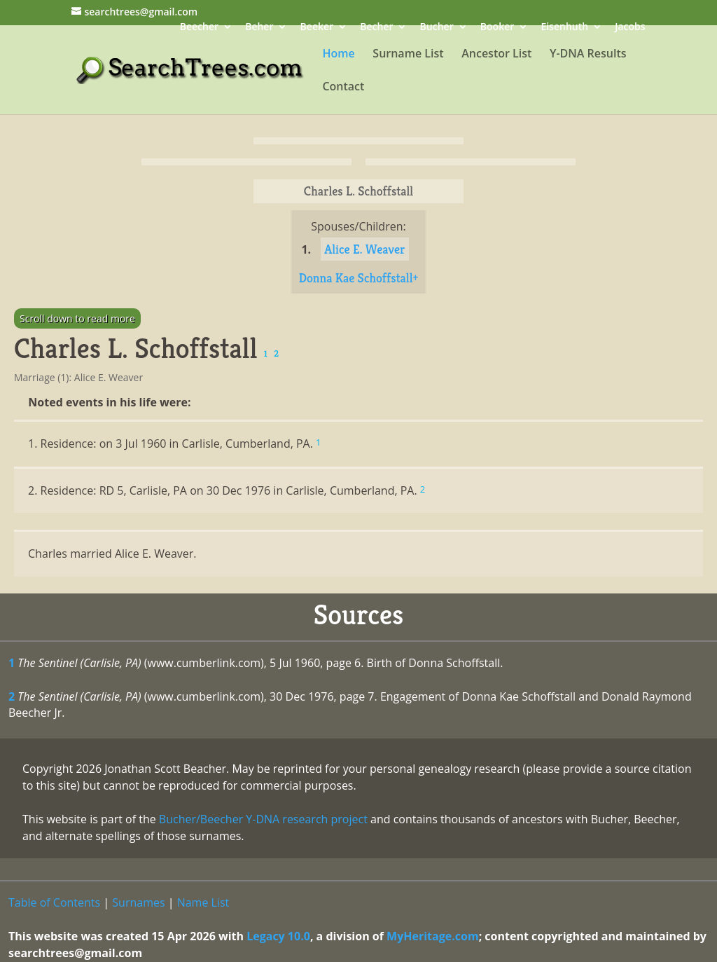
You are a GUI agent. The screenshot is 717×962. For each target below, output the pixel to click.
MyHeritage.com (433, 936)
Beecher (199, 27)
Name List (203, 902)
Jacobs (630, 27)
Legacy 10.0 (278, 936)
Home (338, 54)
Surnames (138, 902)
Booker (497, 27)
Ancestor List (496, 54)
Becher (376, 27)
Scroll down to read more (77, 318)
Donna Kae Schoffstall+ (359, 278)
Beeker (317, 27)
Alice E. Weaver (364, 249)
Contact (343, 87)
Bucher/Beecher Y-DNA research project (263, 819)
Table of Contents (54, 902)
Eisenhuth (564, 27)
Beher (259, 27)
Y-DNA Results (588, 54)
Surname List (408, 54)
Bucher (437, 27)
